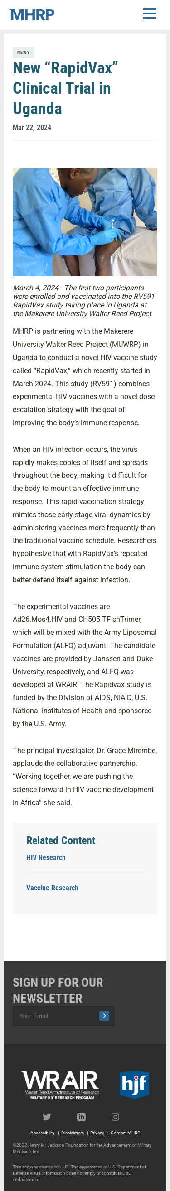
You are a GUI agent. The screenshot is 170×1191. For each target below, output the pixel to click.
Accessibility (42, 1132)
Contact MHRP (125, 1132)
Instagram (120, 1117)
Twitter (51, 1117)
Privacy (97, 1132)
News (23, 52)
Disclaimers (72, 1132)
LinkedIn (85, 1117)
